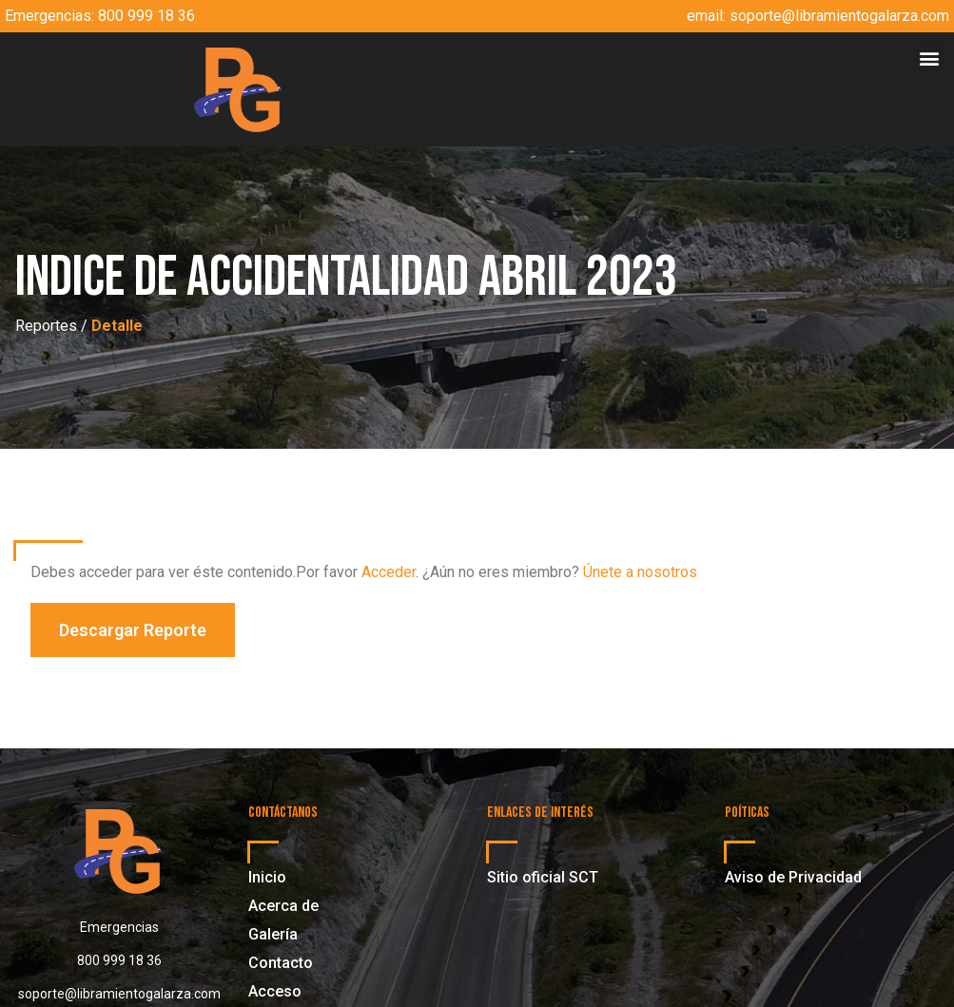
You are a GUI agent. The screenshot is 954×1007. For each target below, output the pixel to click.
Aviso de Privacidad (793, 877)
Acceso (275, 991)
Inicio (267, 877)
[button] (928, 57)
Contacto (280, 963)
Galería (273, 934)
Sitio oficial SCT (542, 877)
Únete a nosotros (640, 572)
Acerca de (283, 906)
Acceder (388, 572)
